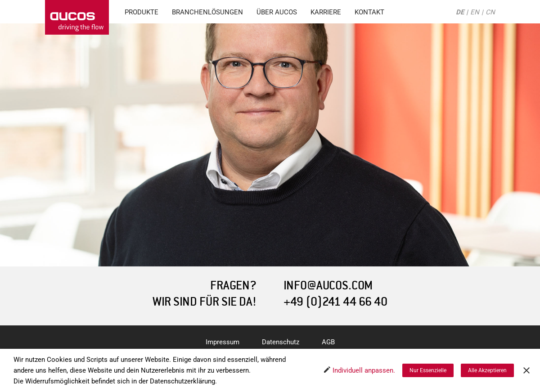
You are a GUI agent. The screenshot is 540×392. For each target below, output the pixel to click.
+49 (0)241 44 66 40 (335, 301)
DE (460, 12)
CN (490, 12)
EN (474, 12)
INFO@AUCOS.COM (328, 285)
